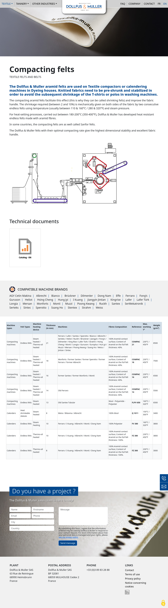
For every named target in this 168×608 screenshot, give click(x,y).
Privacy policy (133, 578)
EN (165, 3)
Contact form (164, 486)
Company (134, 3)
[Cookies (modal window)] (163, 603)
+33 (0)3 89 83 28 (164, 478)
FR (159, 3)
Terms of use (132, 574)
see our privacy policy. (68, 537)
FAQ (122, 3)
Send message (67, 543)
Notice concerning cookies (135, 584)
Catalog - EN (25, 257)
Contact (149, 3)
